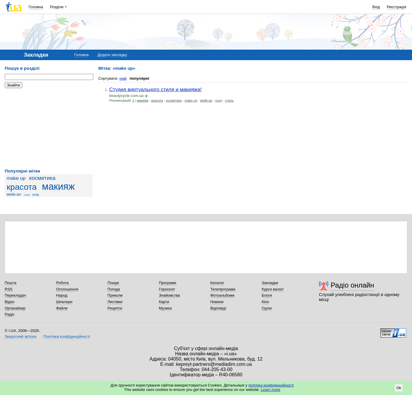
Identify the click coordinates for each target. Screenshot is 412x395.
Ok (398, 388)
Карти (164, 302)
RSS (9, 289)
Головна (36, 7)
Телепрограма (223, 289)
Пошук (113, 283)
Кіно (265, 302)
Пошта (10, 283)
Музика (165, 308)
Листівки (114, 302)
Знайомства (169, 295)
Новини (217, 302)
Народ (61, 295)
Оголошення (67, 289)
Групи (267, 308)
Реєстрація (396, 7)
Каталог (217, 283)
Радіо (9, 314)
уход (35, 194)
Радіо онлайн (352, 285)
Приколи (114, 295)
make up (16, 178)
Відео (10, 302)
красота (22, 187)
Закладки (270, 283)
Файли (62, 308)
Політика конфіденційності (66, 336)
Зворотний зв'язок (20, 336)
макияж (58, 186)
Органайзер (15, 308)
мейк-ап (14, 194)
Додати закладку (112, 55)
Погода (113, 289)
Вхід (376, 7)
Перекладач (15, 295)
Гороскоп (167, 289)
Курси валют (273, 289)
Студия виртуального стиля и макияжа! (155, 89)
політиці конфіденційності (271, 385)
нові (123, 78)
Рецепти (114, 308)
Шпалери (64, 302)
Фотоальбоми (222, 295)
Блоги (267, 295)
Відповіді (218, 308)
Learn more (270, 389)
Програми (167, 283)
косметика (42, 178)
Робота (62, 283)
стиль (27, 195)
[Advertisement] (48, 128)
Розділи (56, 7)
